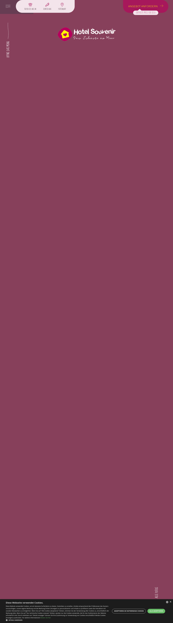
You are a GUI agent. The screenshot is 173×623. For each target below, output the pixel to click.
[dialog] (86, 611)
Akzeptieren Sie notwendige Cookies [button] (129, 611)
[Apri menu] (8, 6)
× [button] (170, 602)
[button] (58, 620)
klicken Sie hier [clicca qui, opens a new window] (46, 618)
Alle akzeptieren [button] (156, 611)
